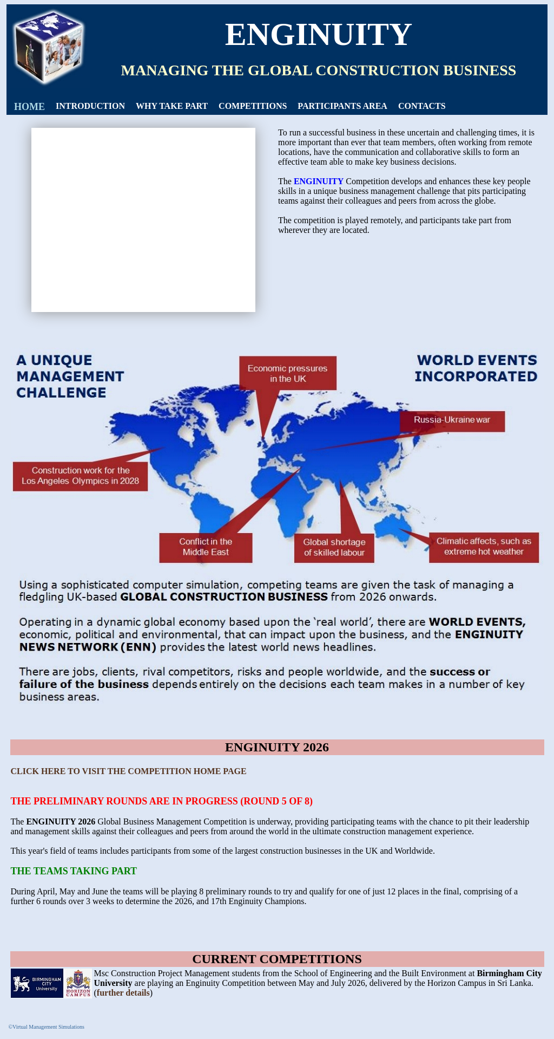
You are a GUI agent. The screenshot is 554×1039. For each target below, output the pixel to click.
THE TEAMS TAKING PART (74, 871)
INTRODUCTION (90, 106)
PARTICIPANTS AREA (342, 106)
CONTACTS (422, 106)
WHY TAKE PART (172, 106)
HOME (29, 106)
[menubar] (230, 107)
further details (123, 992)
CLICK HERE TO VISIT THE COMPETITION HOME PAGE (129, 771)
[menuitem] (29, 107)
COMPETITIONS (253, 106)
